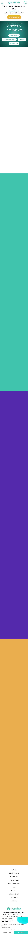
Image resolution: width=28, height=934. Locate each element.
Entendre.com (14, 897)
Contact (14, 890)
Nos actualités (14, 880)
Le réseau (14, 901)
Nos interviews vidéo (14, 883)
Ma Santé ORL (14, 43)
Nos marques (14, 876)
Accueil (14, 869)
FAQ (14, 887)
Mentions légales (14, 894)
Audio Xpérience (14, 35)
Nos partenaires (14, 873)
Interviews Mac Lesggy (9, 39)
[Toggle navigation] (2, 3)
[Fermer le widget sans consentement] (7, 918)
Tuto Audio (22, 39)
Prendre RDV (14, 17)
